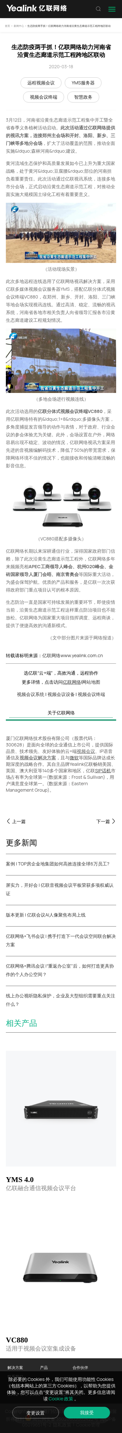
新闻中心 (19, 25)
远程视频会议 (41, 83)
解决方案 (15, 1367)
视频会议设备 (61, 694)
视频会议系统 (30, 694)
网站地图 (91, 682)
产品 (44, 1367)
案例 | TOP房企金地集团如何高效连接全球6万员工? (57, 864)
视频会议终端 (43, 97)
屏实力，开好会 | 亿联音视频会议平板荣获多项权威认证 (60, 889)
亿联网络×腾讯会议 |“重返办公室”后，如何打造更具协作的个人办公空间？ (60, 970)
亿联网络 (72, 682)
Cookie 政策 (62, 1398)
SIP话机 (103, 770)
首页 (7, 25)
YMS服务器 (83, 83)
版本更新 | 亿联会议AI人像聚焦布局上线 (46, 915)
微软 (74, 757)
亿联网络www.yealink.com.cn (72, 655)
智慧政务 (83, 97)
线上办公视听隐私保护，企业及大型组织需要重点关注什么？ (60, 1000)
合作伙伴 (80, 1367)
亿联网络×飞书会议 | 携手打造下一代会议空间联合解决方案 (61, 940)
